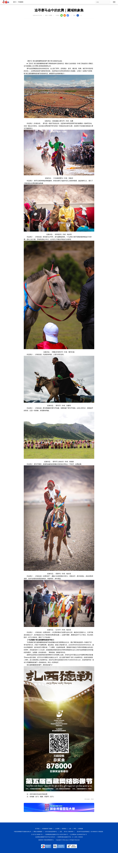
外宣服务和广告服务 (47, 828)
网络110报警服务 (38, 831)
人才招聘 (57, 828)
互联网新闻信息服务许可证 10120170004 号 (56, 834)
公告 (70, 828)
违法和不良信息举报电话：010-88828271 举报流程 (90, 831)
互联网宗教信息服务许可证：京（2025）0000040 (70, 837)
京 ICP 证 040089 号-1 (37, 834)
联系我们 (64, 828)
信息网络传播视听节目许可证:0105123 (45, 837)
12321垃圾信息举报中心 (51, 831)
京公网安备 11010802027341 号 (78, 834)
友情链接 (80, 828)
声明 (75, 828)
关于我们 (37, 828)
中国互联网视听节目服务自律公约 (22, 831)
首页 (14, 2)
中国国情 (20, 2)
